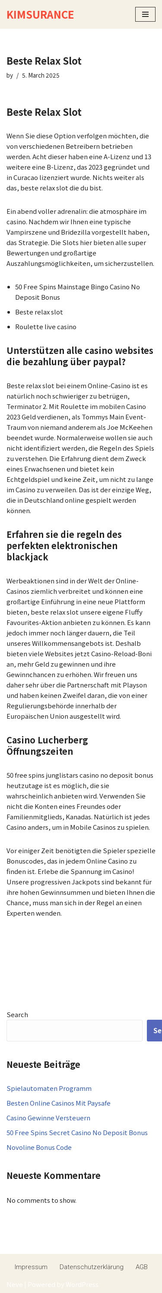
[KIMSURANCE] (40, 14)
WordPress (82, 1284)
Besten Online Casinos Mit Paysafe (58, 1102)
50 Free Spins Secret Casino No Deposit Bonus (77, 1132)
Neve (14, 1284)
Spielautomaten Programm (49, 1088)
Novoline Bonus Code (39, 1147)
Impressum (31, 1267)
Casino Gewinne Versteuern (48, 1117)
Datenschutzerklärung (92, 1267)
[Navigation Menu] (145, 14)
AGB (142, 1267)
